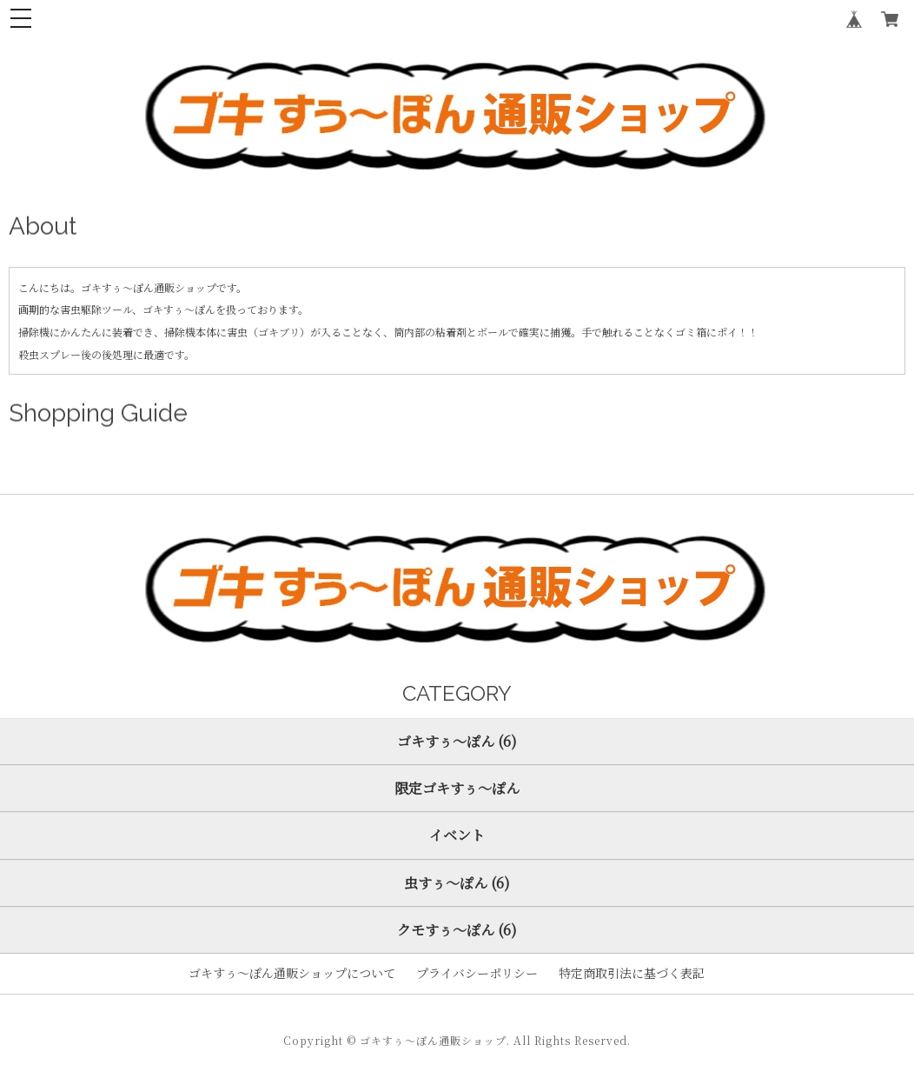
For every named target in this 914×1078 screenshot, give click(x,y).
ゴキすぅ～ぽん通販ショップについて (292, 973)
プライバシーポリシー (477, 973)
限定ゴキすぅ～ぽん (457, 788)
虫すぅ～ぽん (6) (457, 883)
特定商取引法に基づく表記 (632, 973)
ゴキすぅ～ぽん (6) (457, 741)
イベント (457, 835)
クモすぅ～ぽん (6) (457, 930)
